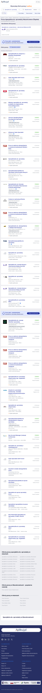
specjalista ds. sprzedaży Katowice (9, 559)
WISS (9, 244)
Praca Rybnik (23, 605)
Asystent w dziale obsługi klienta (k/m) (17, 469)
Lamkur (9, 277)
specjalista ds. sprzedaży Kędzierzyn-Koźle (10, 571)
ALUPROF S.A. (11, 107)
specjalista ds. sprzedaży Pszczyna (27, 574)
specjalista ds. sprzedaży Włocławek (28, 556)
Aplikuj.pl (2, 17)
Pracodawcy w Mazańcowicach (6, 50)
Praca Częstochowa (24, 598)
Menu (38, 1)
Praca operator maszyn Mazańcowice (10, 589)
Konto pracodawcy (26, 651)
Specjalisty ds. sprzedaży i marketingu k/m (15, 446)
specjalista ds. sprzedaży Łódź (8, 566)
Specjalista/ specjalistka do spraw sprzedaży (18, 505)
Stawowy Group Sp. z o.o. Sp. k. (14, 173)
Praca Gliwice (23, 600)
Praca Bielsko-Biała (6, 603)
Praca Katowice (5, 598)
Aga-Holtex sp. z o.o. (12, 92)
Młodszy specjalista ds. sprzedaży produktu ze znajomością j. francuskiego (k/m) (18, 104)
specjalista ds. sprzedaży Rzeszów (9, 561)
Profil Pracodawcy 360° (27, 648)
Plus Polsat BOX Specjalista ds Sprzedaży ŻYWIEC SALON (16, 515)
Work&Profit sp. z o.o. (12, 150)
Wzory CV (3, 665)
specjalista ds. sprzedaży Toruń (26, 577)
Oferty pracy (4, 646)
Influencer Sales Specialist (15, 132)
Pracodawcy (4, 648)
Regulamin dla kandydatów (7, 655)
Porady (3, 651)
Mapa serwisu (25, 677)
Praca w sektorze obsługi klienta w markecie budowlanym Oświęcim (17, 338)
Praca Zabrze (23, 603)
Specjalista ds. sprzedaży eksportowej (15, 406)
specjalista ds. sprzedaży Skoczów (9, 579)
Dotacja (23, 675)
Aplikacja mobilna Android (6, 673)
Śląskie (10, 17)
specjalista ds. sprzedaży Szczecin (27, 571)
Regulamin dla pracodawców (28, 655)
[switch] (33, 42)
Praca (7, 17)
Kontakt (23, 665)
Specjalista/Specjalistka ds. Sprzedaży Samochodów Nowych (17, 171)
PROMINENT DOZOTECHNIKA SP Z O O (16, 67)
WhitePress (10, 79)
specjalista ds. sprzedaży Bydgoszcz (10, 577)
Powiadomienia (4, 658)
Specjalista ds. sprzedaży (15, 252)
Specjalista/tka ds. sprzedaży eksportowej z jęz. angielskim (16, 377)
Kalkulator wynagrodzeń (6, 670)
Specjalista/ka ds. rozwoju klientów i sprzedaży (15, 321)
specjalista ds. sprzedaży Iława (8, 563)
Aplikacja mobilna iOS (6, 675)
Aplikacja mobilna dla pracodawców (29, 653)
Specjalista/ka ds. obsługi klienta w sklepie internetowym (17, 226)
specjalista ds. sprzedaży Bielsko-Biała (28, 563)
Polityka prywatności (26, 668)
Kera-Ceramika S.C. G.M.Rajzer (14, 160)
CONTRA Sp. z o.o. (12, 394)
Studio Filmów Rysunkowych (13, 200)
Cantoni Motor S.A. (12, 379)
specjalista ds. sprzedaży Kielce (27, 579)
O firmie (23, 663)
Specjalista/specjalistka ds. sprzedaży (16, 241)
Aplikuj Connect (25, 673)
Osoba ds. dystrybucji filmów (16, 199)
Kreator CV (3, 663)
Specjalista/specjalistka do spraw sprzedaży (17, 481)
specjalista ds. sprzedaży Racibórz (27, 561)
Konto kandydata (5, 653)
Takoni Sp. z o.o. (11, 189)
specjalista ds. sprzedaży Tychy (9, 574)
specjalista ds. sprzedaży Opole (27, 566)
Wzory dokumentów (5, 668)
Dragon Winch (11, 56)
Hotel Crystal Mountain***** (13, 303)
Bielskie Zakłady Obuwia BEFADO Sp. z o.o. (16, 229)
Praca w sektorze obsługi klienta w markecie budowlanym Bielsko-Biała (17, 147)
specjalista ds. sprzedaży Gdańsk (27, 559)
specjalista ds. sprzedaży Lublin (8, 568)
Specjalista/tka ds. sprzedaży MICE (16, 300)
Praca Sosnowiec (6, 600)
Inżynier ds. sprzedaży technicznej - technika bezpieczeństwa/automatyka (16, 391)
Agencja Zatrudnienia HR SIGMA (14, 267)
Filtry (4, 13)
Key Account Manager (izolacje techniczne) (17, 436)
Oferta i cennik (25, 646)
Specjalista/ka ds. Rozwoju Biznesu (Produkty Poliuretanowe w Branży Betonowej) (17, 185)
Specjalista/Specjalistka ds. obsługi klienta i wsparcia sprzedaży (16, 420)
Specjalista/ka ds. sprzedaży (16, 65)
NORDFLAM (10, 408)
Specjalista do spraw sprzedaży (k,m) (17, 493)
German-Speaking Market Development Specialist (15, 118)
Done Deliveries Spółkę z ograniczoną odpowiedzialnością (15, 324)
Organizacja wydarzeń (27, 670)
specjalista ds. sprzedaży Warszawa (9, 556)
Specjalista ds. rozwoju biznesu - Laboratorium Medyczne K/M (16, 27)
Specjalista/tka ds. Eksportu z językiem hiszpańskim (16, 54)
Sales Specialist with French (16, 77)
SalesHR (10, 438)
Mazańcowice (15, 17)
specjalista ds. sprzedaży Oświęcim (27, 568)
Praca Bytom (5, 605)
